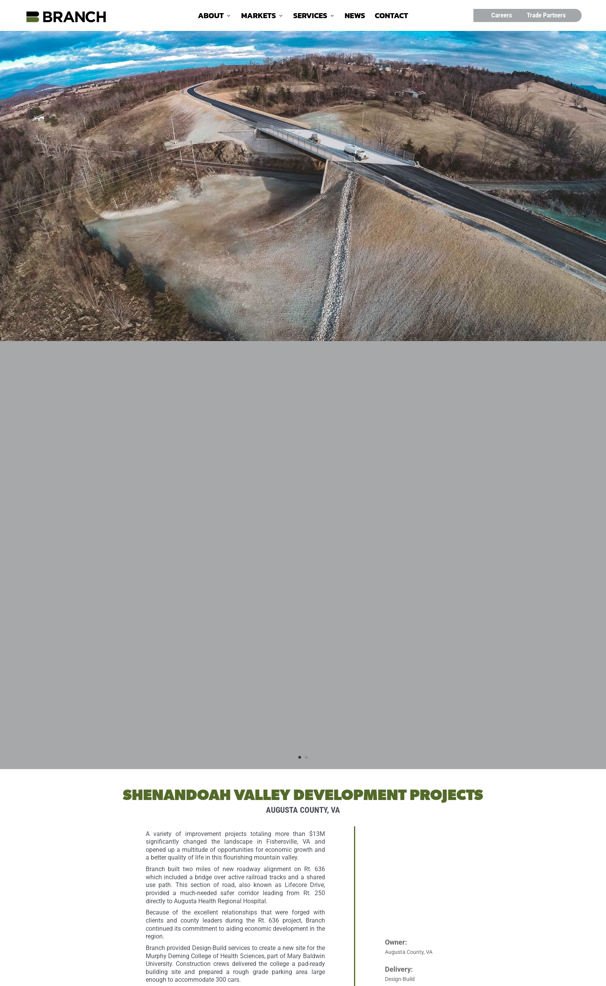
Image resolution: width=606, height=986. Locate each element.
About (211, 17)
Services (310, 17)
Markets (258, 17)
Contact (391, 17)
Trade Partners (546, 15)
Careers (501, 15)
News (355, 17)
